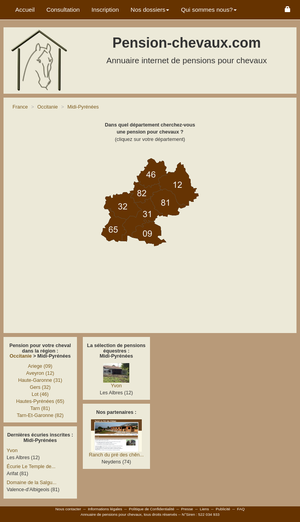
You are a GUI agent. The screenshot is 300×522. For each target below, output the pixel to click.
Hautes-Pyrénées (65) (40, 401)
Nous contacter (68, 509)
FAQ (241, 509)
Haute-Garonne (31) (40, 380)
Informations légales (105, 509)
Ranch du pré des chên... (116, 455)
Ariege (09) (40, 366)
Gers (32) (40, 387)
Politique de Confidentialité (151, 509)
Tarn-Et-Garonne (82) (40, 415)
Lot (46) (40, 394)
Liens (204, 509)
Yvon (12, 450)
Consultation (63, 9)
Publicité (223, 509)
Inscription (105, 9)
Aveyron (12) (40, 373)
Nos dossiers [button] (149, 9)
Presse (187, 509)
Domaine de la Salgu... (31, 482)
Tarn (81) (40, 408)
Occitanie (21, 356)
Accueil (25, 9)
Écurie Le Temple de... (31, 466)
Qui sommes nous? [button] (209, 9)
